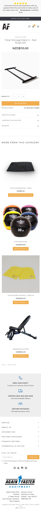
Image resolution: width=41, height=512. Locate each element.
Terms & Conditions (24, 461)
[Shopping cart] (33, 26)
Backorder (20, 103)
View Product (20, 249)
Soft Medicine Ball (20, 241)
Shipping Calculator (11, 120)
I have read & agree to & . (19, 462)
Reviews (5, 126)
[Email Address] (14, 457)
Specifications (8, 115)
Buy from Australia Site (20, 195)
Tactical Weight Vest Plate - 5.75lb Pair (21, 295)
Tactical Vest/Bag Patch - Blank (21, 188)
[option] (20, 70)
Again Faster (20, 37)
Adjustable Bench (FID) (21, 349)
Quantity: (5, 96)
